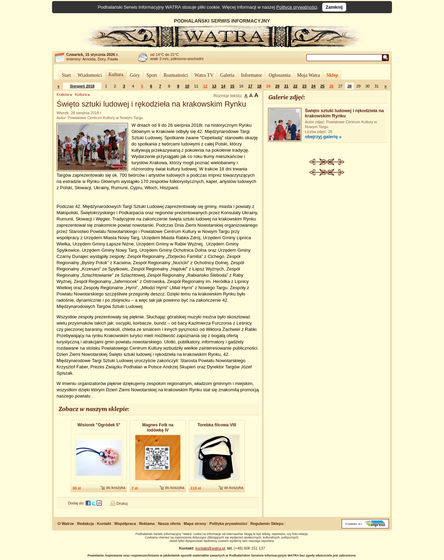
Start (66, 75)
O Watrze (66, 523)
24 (313, 86)
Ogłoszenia (279, 75)
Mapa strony (195, 523)
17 (250, 86)
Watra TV (204, 75)
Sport (151, 75)
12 (205, 86)
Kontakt (104, 523)
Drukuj (122, 503)
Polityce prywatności (296, 7)
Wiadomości (89, 75)
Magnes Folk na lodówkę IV (157, 428)
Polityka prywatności (228, 523)
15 (232, 86)
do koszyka (115, 487)
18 (259, 86)
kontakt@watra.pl (210, 548)
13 (214, 86)
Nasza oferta (169, 523)
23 (304, 86)
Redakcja (85, 523)
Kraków (63, 94)
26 (331, 86)
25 (322, 86)
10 (187, 86)
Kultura (116, 74)
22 (295, 86)
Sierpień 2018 (82, 86)
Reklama (147, 523)
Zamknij (334, 7)
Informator (251, 75)
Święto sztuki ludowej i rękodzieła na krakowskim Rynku (344, 113)
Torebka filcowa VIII (216, 425)
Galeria (227, 75)
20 (277, 86)
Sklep (332, 75)
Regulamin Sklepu (266, 523)
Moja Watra (308, 75)
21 (286, 86)
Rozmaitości (176, 75)
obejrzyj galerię (321, 136)
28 (349, 86)
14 (223, 86)
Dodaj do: (76, 503)
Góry (135, 75)
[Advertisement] (327, 227)
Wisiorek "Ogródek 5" (98, 425)
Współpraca (125, 523)
